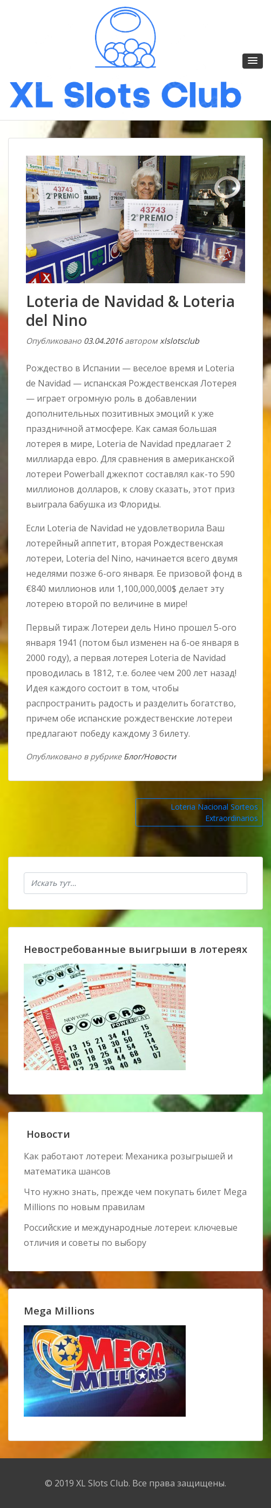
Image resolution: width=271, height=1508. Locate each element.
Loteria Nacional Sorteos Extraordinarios (214, 812)
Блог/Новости (150, 756)
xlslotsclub (179, 341)
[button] (252, 61)
